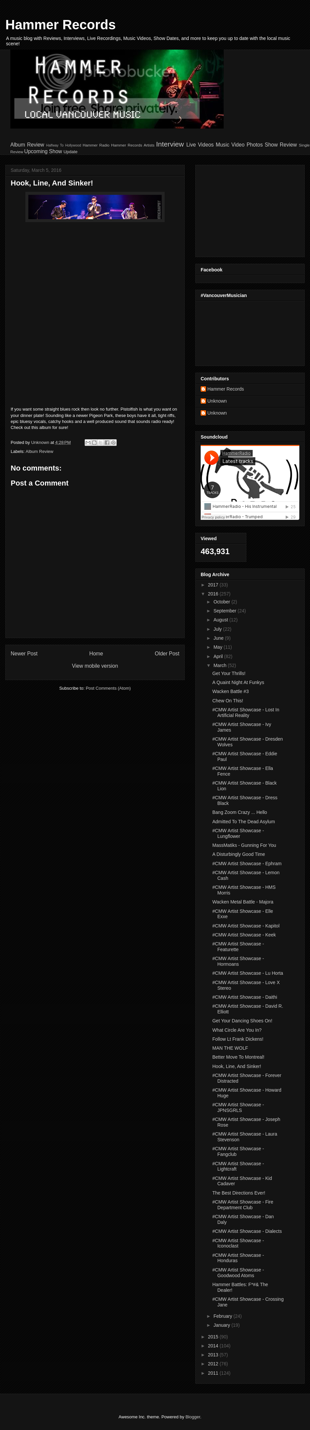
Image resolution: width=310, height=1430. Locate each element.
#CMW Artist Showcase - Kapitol (246, 925)
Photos (255, 145)
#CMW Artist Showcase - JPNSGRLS (238, 1107)
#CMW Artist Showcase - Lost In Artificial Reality (245, 712)
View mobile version (95, 666)
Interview (170, 144)
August (221, 619)
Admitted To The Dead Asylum (243, 821)
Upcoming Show (43, 151)
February (223, 1316)
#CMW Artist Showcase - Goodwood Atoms (238, 1272)
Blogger (192, 1416)
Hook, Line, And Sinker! (236, 1066)
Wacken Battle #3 (230, 691)
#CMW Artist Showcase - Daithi (244, 997)
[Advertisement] (242, 209)
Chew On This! (227, 700)
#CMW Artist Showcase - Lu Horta (247, 973)
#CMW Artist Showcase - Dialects (247, 1231)
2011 (214, 1373)
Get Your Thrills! (228, 673)
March (220, 665)
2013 (214, 1354)
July (218, 629)
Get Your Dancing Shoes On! (242, 1020)
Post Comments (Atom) (108, 688)
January (222, 1325)
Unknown (217, 401)
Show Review (281, 145)
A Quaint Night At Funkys (238, 682)
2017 (214, 584)
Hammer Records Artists (132, 145)
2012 (214, 1363)
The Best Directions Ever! (238, 1193)
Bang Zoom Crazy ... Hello (239, 812)
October (222, 601)
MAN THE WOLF (230, 1048)
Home (96, 653)
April (218, 656)
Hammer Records (60, 24)
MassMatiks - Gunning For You (244, 845)
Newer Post (24, 653)
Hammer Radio (96, 145)
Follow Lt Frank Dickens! (237, 1039)
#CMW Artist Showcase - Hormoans (238, 961)
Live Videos (200, 145)
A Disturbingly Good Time (238, 854)
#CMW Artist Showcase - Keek (244, 934)
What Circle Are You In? (237, 1030)
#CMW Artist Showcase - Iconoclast (238, 1243)
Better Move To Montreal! (238, 1057)
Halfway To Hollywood (63, 145)
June (219, 638)
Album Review (27, 145)
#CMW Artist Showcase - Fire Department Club (242, 1204)
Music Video (230, 145)
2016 (214, 593)
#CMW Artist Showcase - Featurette (238, 946)
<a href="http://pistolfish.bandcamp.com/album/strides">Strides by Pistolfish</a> (95, 320)
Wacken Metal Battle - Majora (242, 901)
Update (70, 151)
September (225, 610)
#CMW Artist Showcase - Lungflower (238, 833)
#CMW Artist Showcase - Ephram (247, 863)
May (218, 647)
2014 (214, 1345)
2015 (214, 1336)
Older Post (167, 653)
